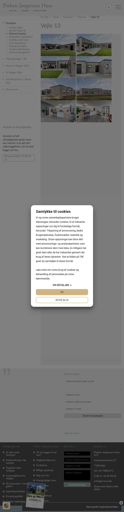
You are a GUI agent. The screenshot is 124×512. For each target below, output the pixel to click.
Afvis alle (62, 300)
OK (62, 292)
